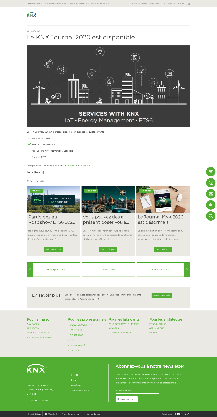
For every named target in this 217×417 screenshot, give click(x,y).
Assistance (169, 3)
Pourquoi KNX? (157, 324)
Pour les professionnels (56, 3)
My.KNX (75, 375)
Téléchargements (80, 390)
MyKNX (181, 3)
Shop (74, 380)
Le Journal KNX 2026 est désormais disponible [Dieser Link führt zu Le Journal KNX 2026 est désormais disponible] (160, 219)
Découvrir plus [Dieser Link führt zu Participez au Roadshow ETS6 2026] (53, 249)
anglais (70, 165)
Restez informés (161, 295)
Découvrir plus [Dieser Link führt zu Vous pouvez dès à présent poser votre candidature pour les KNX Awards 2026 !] (108, 249)
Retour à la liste (108, 269)
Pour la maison (35, 3)
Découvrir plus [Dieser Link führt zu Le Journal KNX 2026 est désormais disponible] (163, 249)
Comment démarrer (40, 337)
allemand (86, 165)
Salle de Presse (139, 3)
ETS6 (72, 340)
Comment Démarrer (119, 332)
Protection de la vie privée (72, 414)
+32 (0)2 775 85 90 (38, 401)
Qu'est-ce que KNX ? (81, 325)
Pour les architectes (100, 3)
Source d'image (93, 414)
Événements (156, 3)
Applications (34, 328)
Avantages (33, 324)
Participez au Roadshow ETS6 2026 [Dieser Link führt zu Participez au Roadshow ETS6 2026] (51, 219)
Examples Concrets (38, 332)
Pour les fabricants (79, 3)
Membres (113, 328)
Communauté (77, 345)
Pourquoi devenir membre (123, 324)
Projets (74, 350)
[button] (43, 172)
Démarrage (76, 335)
